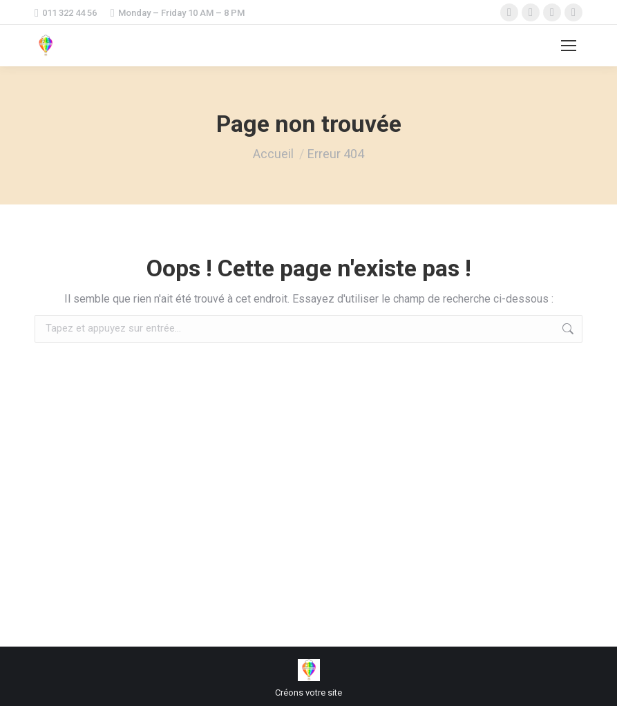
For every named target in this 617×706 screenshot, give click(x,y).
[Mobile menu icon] (568, 45)
